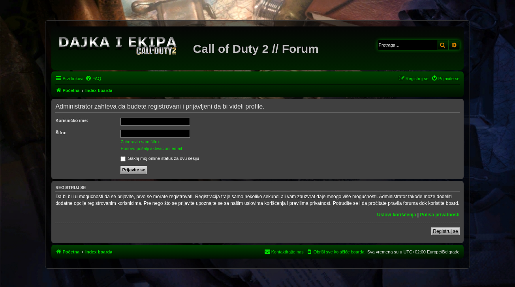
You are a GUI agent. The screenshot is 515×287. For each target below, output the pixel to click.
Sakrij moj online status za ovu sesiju (159, 158)
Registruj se (445, 231)
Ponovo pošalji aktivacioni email (151, 148)
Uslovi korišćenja (396, 215)
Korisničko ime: (71, 120)
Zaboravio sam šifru (139, 141)
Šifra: (60, 132)
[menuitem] (93, 78)
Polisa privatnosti (440, 215)
